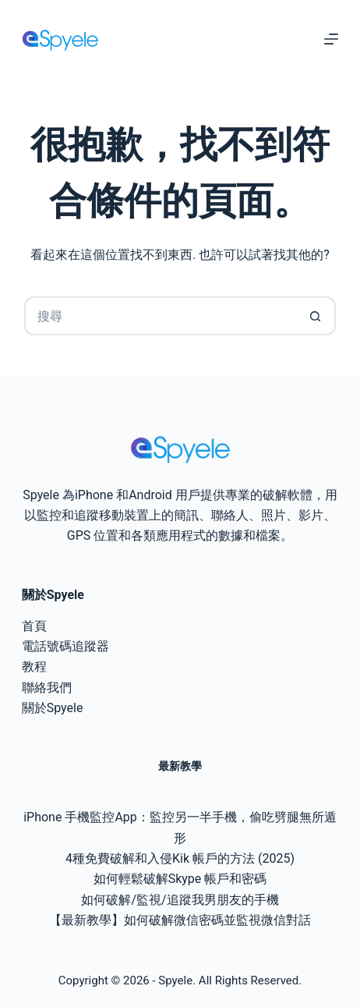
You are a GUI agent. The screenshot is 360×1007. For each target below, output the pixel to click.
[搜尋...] (160, 315)
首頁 (34, 626)
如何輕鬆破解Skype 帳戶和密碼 (180, 878)
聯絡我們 (47, 687)
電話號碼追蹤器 (65, 646)
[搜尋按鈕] (316, 315)
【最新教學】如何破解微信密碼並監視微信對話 (180, 920)
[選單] (331, 39)
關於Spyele (52, 707)
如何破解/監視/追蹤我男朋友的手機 (179, 899)
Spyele (175, 980)
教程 (34, 666)
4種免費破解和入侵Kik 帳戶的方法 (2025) (180, 858)
